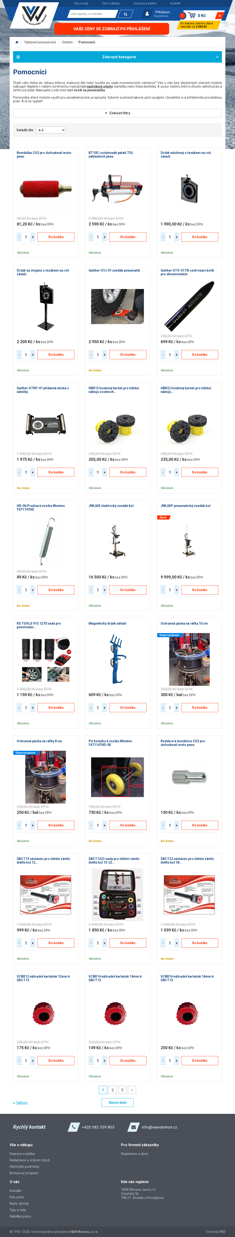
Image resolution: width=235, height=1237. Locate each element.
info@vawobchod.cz (159, 1127)
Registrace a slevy (134, 1154)
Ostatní (67, 42)
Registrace (161, 16)
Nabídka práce (20, 1216)
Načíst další (117, 1102)
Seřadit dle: (25, 130)
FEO (222, 1232)
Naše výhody (19, 1203)
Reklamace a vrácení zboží (30, 1160)
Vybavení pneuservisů (40, 42)
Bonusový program (24, 1173)
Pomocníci (86, 42)
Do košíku (56, 237)
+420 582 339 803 (98, 1127)
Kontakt (175, 3)
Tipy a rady (81, 3)
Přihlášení (162, 12)
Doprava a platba (145, 3)
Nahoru (22, 1103)
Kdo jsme (17, 1197)
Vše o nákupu (111, 3)
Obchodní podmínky (24, 1167)
